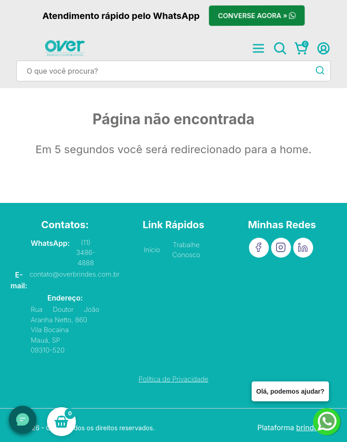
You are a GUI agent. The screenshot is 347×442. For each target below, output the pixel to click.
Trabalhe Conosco (186, 249)
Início (152, 249)
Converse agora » (256, 15)
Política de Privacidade (173, 379)
